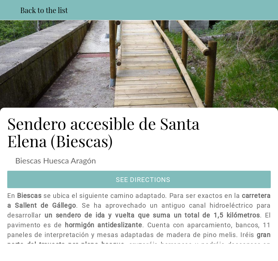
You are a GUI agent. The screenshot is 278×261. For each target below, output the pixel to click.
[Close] (10, 10)
